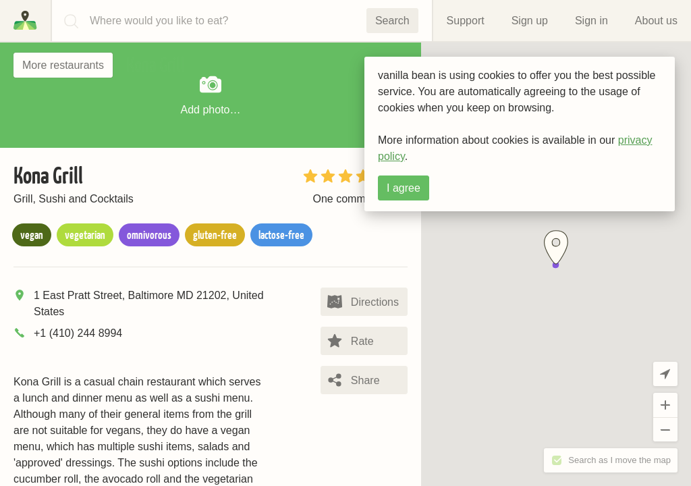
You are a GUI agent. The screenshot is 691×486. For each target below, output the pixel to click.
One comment (346, 199)
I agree (403, 188)
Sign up (530, 20)
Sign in (591, 20)
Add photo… (211, 93)
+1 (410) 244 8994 (78, 333)
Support (466, 20)
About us (656, 20)
